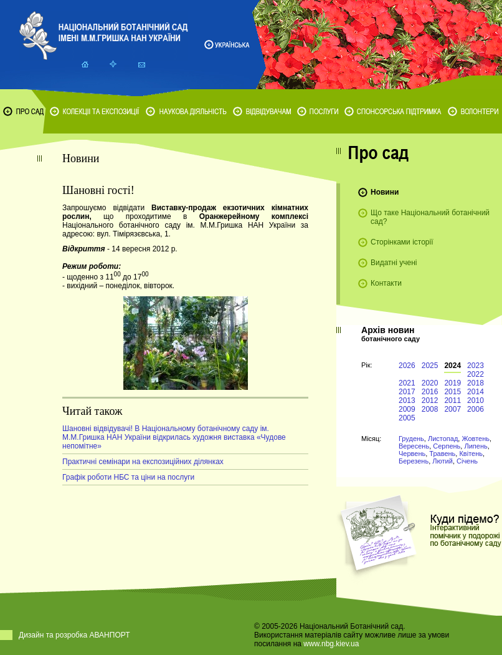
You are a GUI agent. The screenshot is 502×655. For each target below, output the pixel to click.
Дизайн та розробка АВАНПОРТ (74, 635)
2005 (407, 418)
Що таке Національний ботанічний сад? (430, 217)
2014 (475, 391)
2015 (452, 391)
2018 (475, 383)
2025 (430, 365)
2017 (407, 391)
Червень (412, 453)
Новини (385, 192)
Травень (442, 453)
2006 (475, 409)
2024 (452, 365)
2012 (430, 400)
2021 (407, 383)
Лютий (442, 461)
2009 (407, 409)
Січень (467, 461)
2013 (407, 400)
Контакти (386, 283)
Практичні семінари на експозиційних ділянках (143, 461)
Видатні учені (394, 262)
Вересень (414, 446)
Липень (475, 446)
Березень (414, 461)
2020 (430, 383)
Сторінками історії (402, 242)
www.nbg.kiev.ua (331, 643)
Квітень (471, 453)
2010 (475, 400)
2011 (452, 400)
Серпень (446, 446)
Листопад (443, 438)
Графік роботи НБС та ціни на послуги (128, 477)
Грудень (411, 438)
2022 (475, 374)
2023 (475, 365)
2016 (430, 391)
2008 (430, 409)
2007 (452, 409)
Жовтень (476, 438)
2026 (407, 365)
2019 (452, 383)
